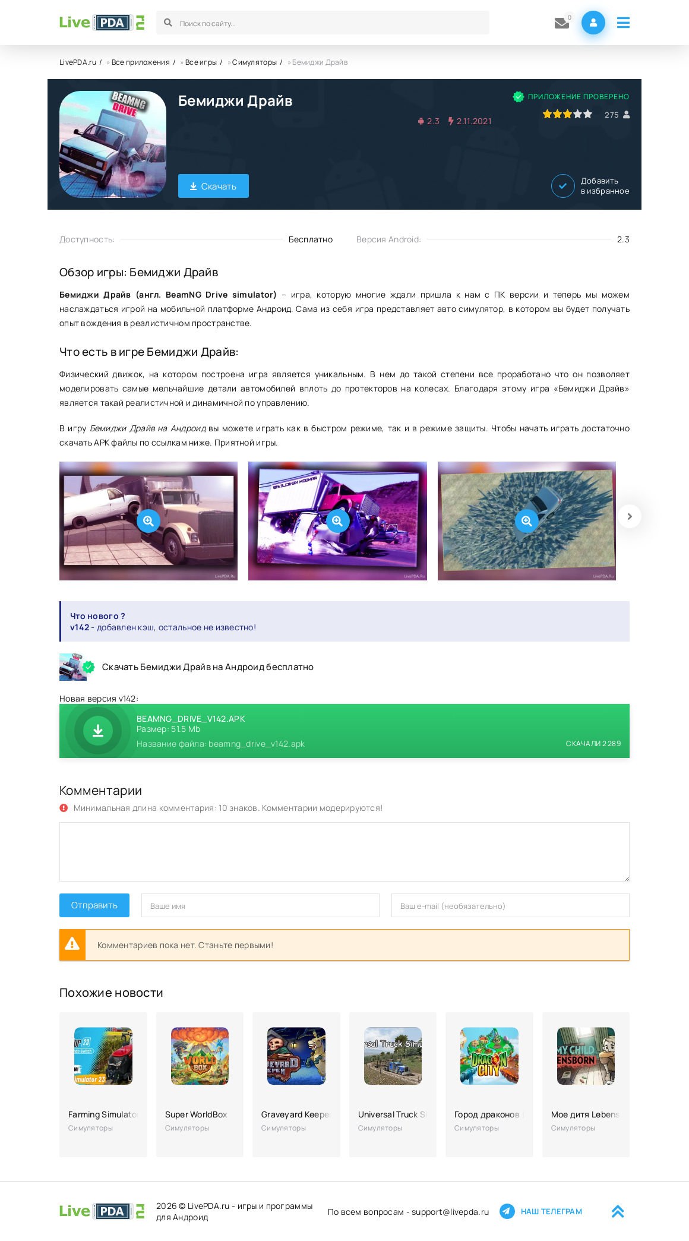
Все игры (201, 62)
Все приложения (141, 62)
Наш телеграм (541, 1211)
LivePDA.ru (77, 62)
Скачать (213, 186)
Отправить (94, 905)
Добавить (590, 186)
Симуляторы (254, 62)
